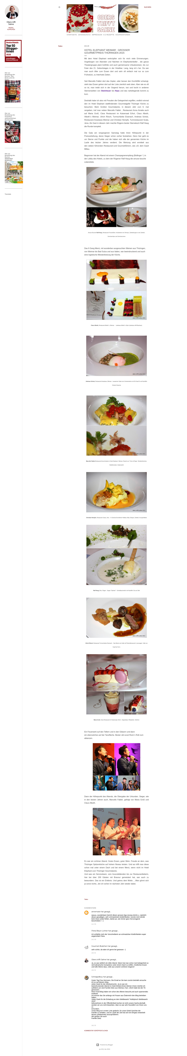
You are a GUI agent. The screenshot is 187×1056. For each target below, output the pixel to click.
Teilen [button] (60, 46)
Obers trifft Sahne (98, 959)
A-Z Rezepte (108, 35)
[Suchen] (147, 7)
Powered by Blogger (104, 1044)
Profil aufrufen (11, 28)
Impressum (97, 35)
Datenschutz (84, 35)
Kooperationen (123, 35)
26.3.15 (93, 1025)
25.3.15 (93, 953)
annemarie (95, 912)
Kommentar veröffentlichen (96, 1031)
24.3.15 (93, 924)
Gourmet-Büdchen (99, 946)
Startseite (72, 35)
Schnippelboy (97, 977)
